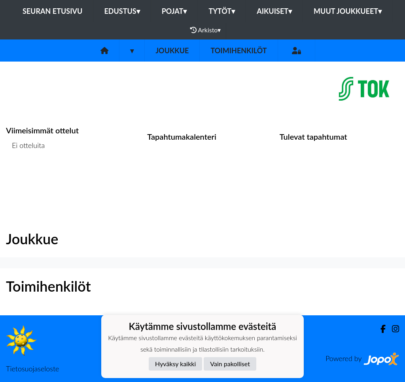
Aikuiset (274, 11)
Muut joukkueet (348, 11)
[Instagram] (392, 329)
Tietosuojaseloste (32, 368)
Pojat (174, 11)
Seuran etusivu (53, 11)
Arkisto (205, 30)
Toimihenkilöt (238, 50)
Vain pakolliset (230, 363)
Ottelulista (25, 175)
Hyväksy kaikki (175, 363)
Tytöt (221, 11)
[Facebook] (380, 329)
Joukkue (172, 50)
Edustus (122, 11)
